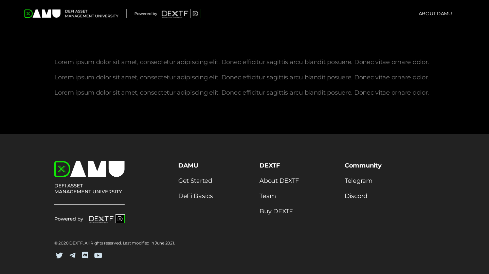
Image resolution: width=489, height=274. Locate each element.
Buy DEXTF (276, 211)
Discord (356, 196)
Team (267, 196)
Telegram (359, 180)
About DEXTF (279, 180)
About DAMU (435, 14)
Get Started (195, 180)
